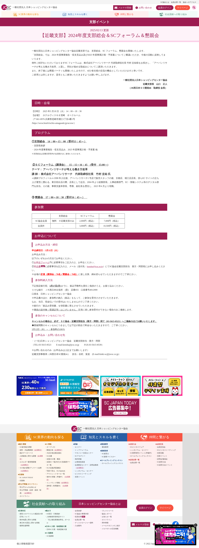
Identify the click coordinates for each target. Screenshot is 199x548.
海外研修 (78, 459)
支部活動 (160, 453)
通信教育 (105, 447)
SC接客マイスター (109, 457)
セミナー (78, 447)
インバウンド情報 (58, 483)
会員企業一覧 (176, 2)
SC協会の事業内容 (82, 514)
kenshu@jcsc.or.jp (95, 266)
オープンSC (51, 447)
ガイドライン (25, 496)
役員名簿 (78, 517)
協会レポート (107, 514)
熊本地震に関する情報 (28, 520)
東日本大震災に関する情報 (30, 523)
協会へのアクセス (189, 2)
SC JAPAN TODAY (26, 478)
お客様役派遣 (80, 462)
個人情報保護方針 (25, 544)
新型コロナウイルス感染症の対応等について (31, 515)
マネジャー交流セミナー (84, 453)
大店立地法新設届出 (54, 453)
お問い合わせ (143, 7)
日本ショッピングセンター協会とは (100, 504)
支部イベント (80, 477)
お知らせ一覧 (107, 517)
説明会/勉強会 (162, 459)
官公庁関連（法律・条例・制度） (30, 491)
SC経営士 (105, 454)
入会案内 (78, 526)
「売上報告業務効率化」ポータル (58, 521)
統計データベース (26, 453)
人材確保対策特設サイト (56, 517)
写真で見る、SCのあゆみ (56, 471)
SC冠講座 (50, 536)
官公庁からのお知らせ (28, 487)
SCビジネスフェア (137, 447)
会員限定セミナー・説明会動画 (86, 466)
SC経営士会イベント (164, 465)
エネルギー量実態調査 (28, 463)
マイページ (182, 7)
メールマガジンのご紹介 (111, 526)
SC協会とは (164, 2)
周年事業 (105, 523)
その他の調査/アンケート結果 (31, 469)
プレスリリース (107, 511)
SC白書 (49, 456)
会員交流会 (161, 447)
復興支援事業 (25, 526)
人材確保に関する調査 (31, 457)
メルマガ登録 (123, 7)
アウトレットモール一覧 (56, 474)
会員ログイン (164, 7)
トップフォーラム (81, 450)
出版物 (22, 481)
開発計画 (55, 450)
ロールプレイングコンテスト (112, 464)
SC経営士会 (161, 462)
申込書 (37, 266)
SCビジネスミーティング (166, 450)
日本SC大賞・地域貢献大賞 (57, 529)
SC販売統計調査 (26, 447)
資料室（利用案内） (57, 487)
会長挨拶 (78, 511)
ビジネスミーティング (83, 474)
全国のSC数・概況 (53, 459)
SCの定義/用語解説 (54, 468)
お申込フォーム (41, 262)
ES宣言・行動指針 (53, 514)
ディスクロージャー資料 (84, 523)
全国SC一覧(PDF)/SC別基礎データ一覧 (58, 463)
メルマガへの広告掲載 (110, 529)
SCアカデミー (80, 456)
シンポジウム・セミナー (84, 471)
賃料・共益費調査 (31, 450)
